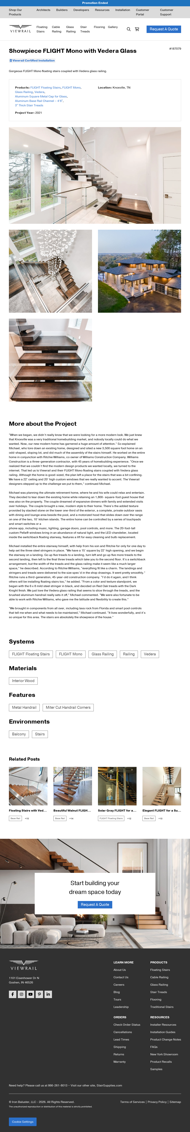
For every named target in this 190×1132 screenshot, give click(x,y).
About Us (120, 970)
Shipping (120, 1047)
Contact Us (121, 977)
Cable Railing (56, 29)
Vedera (39, 92)
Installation (122, 10)
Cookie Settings (22, 1122)
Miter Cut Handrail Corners (68, 707)
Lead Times (121, 1040)
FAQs (154, 1047)
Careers (119, 985)
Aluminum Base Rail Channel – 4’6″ (39, 101)
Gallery (113, 27)
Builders (62, 10)
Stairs (40, 734)
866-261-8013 (57, 1085)
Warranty (120, 1062)
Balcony (19, 734)
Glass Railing (71, 29)
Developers (81, 10)
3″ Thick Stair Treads (29, 105)
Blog (117, 992)
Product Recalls (161, 1062)
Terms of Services (132, 1102)
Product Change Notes (165, 1040)
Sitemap (175, 1102)
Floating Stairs (42, 29)
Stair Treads (85, 29)
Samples (156, 1069)
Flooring (99, 27)
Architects (43, 10)
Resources (102, 10)
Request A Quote (164, 29)
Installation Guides (162, 1032)
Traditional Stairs (161, 1007)
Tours (117, 1000)
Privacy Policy (157, 1102)
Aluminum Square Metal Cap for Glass (41, 96)
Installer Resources (163, 1025)
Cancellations (123, 1032)
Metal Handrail (24, 707)
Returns (119, 1054)
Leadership (121, 1007)
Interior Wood (23, 680)
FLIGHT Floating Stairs (45, 88)
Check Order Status (127, 1025)
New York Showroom (164, 1054)
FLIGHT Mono (71, 88)
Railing (129, 654)
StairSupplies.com (109, 1085)
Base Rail (15, 818)
